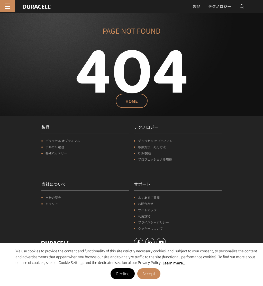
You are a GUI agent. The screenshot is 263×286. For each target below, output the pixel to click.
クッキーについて (150, 228)
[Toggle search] (242, 6)
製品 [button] (197, 6)
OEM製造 (144, 153)
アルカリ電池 (55, 147)
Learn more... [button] (174, 262)
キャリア (52, 203)
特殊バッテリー (56, 153)
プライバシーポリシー (153, 222)
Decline (123, 273)
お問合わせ (145, 203)
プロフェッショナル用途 (155, 159)
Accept (148, 273)
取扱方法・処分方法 (152, 147)
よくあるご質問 (149, 197)
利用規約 (144, 216)
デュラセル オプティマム (63, 141)
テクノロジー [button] (219, 6)
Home (131, 101)
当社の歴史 (53, 197)
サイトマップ (147, 210)
